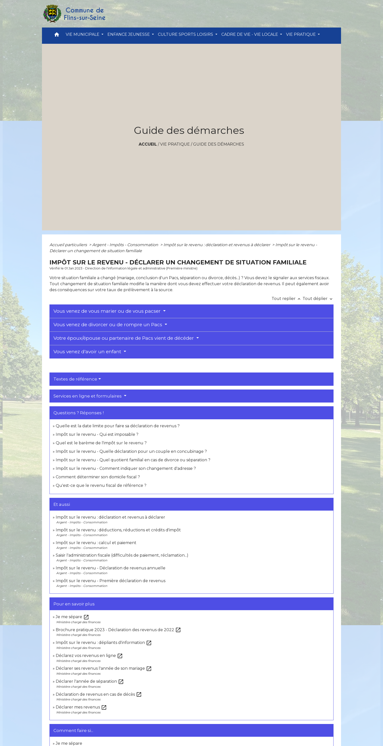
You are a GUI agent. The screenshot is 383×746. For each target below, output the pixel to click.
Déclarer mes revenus (81, 707)
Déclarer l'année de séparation (90, 681)
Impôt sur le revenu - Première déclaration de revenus (110, 580)
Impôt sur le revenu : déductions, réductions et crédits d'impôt (118, 530)
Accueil (148, 144)
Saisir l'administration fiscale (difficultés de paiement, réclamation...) (122, 555)
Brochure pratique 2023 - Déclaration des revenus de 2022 (118, 629)
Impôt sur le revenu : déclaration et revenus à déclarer (217, 244)
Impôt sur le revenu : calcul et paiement (96, 542)
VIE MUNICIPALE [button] (83, 34)
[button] (57, 36)
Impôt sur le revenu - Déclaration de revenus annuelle (110, 568)
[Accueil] (74, 14)
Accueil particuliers (68, 244)
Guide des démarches (218, 144)
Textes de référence (75, 379)
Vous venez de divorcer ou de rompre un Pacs (108, 324)
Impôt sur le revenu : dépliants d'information (104, 642)
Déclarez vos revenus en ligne (89, 655)
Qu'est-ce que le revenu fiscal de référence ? (101, 485)
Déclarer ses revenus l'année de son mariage (104, 668)
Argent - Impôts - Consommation (125, 244)
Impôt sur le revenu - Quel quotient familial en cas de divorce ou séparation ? (133, 460)
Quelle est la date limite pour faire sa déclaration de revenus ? (118, 426)
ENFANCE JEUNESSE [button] (129, 34)
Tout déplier (318, 298)
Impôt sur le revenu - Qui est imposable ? (97, 434)
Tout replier (287, 298)
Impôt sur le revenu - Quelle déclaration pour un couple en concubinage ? (131, 451)
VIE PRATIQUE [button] (301, 34)
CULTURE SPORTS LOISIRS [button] (186, 34)
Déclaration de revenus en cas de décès (99, 694)
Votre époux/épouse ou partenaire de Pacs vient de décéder (124, 338)
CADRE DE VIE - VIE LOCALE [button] (250, 34)
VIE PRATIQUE (175, 144)
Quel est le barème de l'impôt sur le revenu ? (101, 443)
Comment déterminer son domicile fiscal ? (98, 477)
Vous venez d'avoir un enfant (87, 351)
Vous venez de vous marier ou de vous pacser (107, 311)
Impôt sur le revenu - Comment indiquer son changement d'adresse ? (126, 468)
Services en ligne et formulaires (88, 396)
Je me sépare (72, 616)
